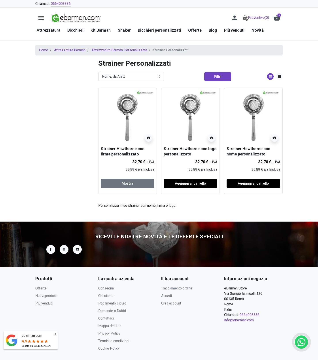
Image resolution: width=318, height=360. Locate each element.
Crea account (171, 303)
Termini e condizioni (113, 341)
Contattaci (106, 318)
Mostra (127, 183)
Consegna (106, 288)
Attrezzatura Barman (69, 50)
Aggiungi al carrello (190, 183)
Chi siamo (106, 296)
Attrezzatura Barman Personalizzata (119, 50)
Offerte (41, 288)
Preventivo (255, 17)
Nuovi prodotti (46, 296)
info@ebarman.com (239, 320)
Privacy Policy (109, 333)
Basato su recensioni (36, 346)
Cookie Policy (109, 348)
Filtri (217, 76)
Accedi (166, 296)
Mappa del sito (109, 326)
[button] (277, 18)
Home (43, 50)
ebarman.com (32, 335)
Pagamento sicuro (112, 303)
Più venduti (44, 303)
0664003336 (61, 4)
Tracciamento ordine (176, 288)
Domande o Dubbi (112, 311)
